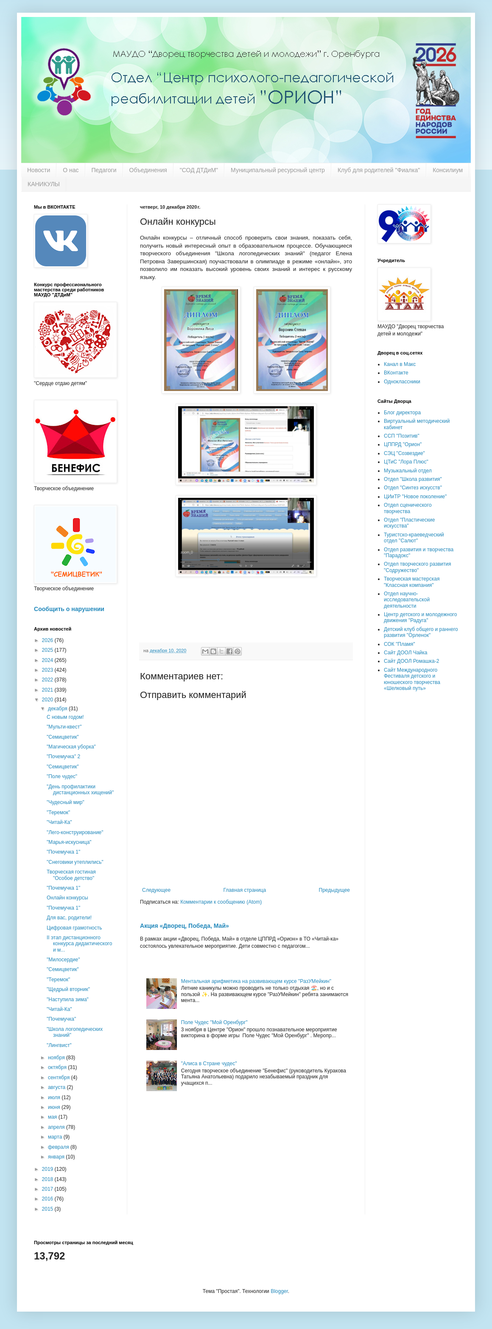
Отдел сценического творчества (408, 508)
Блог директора (402, 413)
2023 (48, 670)
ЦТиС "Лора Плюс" (406, 462)
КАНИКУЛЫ (44, 184)
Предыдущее (334, 890)
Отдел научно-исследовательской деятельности (407, 600)
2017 (48, 1189)
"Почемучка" (61, 1019)
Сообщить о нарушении (69, 609)
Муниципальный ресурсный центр (278, 170)
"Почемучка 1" (63, 852)
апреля (57, 1127)
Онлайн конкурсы (67, 898)
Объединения (148, 170)
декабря (58, 709)
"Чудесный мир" (65, 802)
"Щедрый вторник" (68, 989)
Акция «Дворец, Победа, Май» (184, 925)
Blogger (279, 1291)
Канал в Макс (400, 364)
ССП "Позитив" (401, 436)
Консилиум (448, 170)
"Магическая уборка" (71, 747)
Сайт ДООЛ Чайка (405, 653)
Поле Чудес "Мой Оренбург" (214, 1022)
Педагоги (104, 170)
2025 (48, 650)
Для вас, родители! (69, 918)
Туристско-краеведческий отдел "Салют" (414, 538)
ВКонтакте (396, 373)
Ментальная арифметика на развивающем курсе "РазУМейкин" (256, 981)
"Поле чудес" (62, 776)
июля (55, 1097)
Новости (38, 170)
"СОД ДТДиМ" (199, 170)
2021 (48, 690)
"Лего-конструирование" (75, 832)
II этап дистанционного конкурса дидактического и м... (79, 944)
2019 (48, 1169)
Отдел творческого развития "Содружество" (417, 567)
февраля (59, 1147)
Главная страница (245, 890)
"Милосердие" (63, 960)
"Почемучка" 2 (63, 756)
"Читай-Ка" (59, 822)
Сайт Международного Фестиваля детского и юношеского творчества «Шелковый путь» (412, 679)
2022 (48, 680)
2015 (48, 1209)
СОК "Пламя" (399, 644)
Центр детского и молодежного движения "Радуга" (420, 617)
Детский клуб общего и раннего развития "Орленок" (421, 632)
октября (58, 1067)
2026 (48, 640)
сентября (59, 1078)
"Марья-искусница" (69, 842)
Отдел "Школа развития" (413, 479)
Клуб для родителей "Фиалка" (379, 170)
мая (53, 1117)
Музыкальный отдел (408, 471)
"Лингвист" (59, 1045)
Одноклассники (402, 382)
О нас (70, 170)
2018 (48, 1179)
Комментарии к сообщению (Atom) (221, 902)
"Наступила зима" (68, 999)
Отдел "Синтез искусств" (413, 488)
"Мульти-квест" (64, 727)
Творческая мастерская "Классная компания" (411, 582)
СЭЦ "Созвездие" (404, 453)
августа (57, 1087)
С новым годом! (65, 717)
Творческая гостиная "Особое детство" (71, 875)
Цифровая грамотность (74, 928)
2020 (48, 700)
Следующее (156, 890)
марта (56, 1137)
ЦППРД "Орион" (403, 444)
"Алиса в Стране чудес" (209, 1064)
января (57, 1157)
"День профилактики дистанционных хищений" (80, 790)
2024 (48, 660)
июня (55, 1107)
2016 (48, 1199)
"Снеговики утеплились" (75, 862)
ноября (57, 1058)
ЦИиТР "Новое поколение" (415, 497)
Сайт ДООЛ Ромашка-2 (411, 661)
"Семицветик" (63, 737)
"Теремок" (58, 812)
